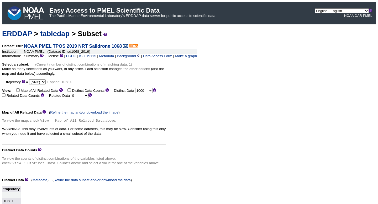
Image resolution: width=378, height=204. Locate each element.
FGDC (71, 56)
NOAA (349, 16)
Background (128, 56)
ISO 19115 (87, 56)
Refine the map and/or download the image (84, 112)
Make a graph (186, 56)
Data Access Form (157, 56)
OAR (358, 16)
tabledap (55, 34)
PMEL (367, 16)
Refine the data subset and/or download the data (92, 180)
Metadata (106, 56)
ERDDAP (17, 34)
